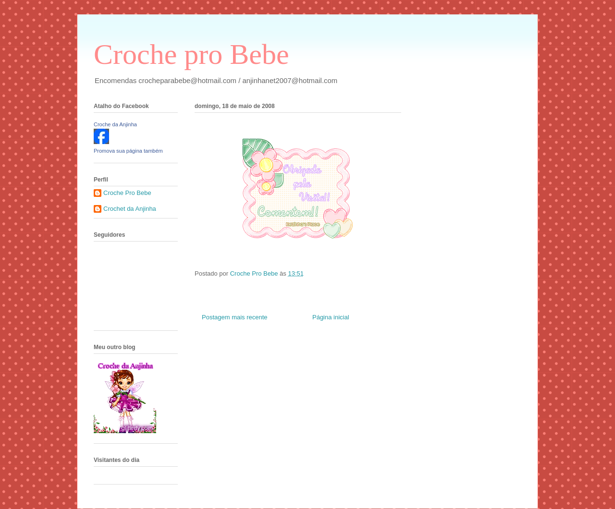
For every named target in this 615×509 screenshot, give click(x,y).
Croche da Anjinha (115, 124)
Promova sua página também (128, 151)
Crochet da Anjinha (129, 208)
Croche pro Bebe (191, 54)
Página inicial (330, 317)
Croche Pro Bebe (127, 192)
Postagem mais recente (235, 317)
